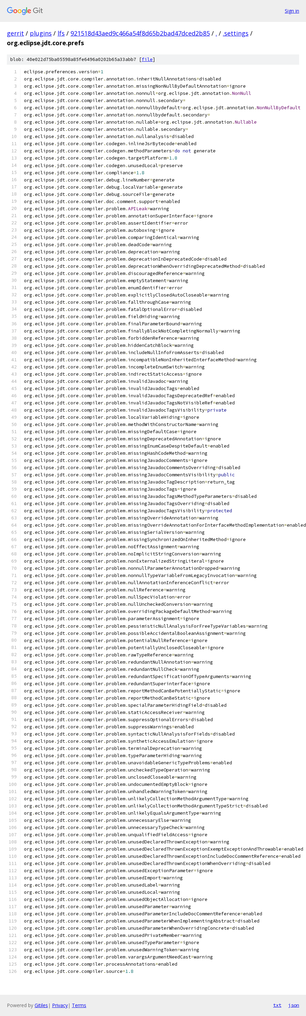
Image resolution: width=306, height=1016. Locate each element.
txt (277, 1005)
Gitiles (41, 1005)
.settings (235, 33)
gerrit (15, 33)
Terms (79, 1005)
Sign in (292, 11)
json (293, 1005)
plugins (41, 33)
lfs (61, 33)
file (147, 59)
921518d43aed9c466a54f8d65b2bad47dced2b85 (140, 33)
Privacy (60, 1005)
